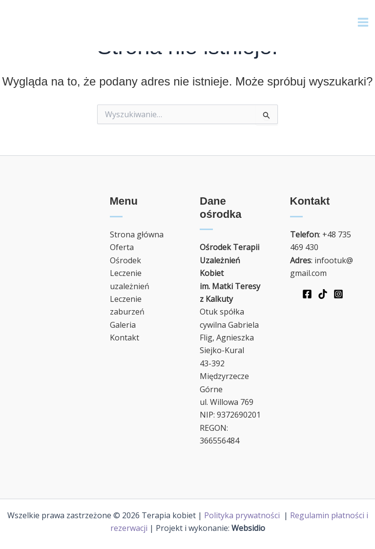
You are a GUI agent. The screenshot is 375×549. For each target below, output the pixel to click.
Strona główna (137, 234)
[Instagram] (338, 294)
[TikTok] (323, 294)
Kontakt (124, 337)
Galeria (123, 324)
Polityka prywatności (243, 515)
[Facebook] (307, 294)
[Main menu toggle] (363, 22)
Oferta (122, 247)
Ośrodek (125, 260)
